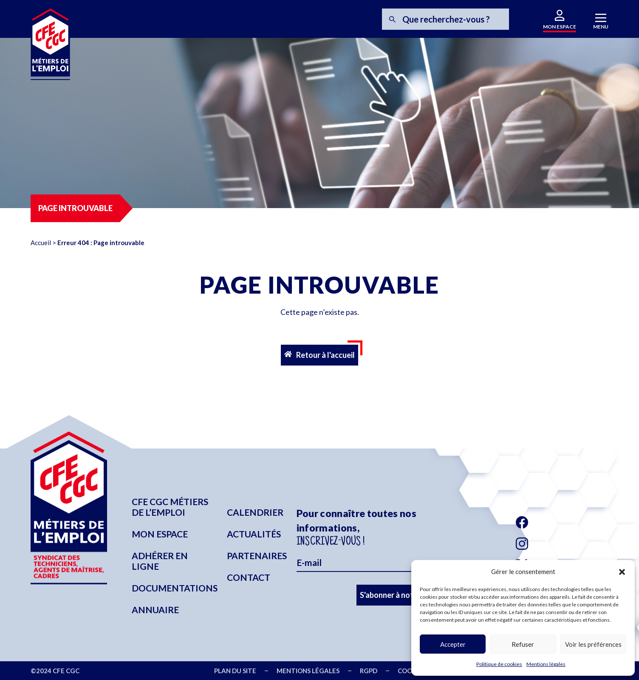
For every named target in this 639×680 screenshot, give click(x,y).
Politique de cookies (499, 664)
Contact (248, 577)
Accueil (41, 242)
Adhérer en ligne (160, 560)
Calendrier (255, 512)
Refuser (523, 644)
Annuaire (155, 609)
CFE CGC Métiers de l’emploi (170, 506)
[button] (622, 572)
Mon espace (160, 534)
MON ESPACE (559, 26)
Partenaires (257, 555)
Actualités (254, 534)
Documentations (175, 588)
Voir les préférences (593, 644)
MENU (600, 26)
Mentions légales (545, 664)
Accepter (453, 644)
